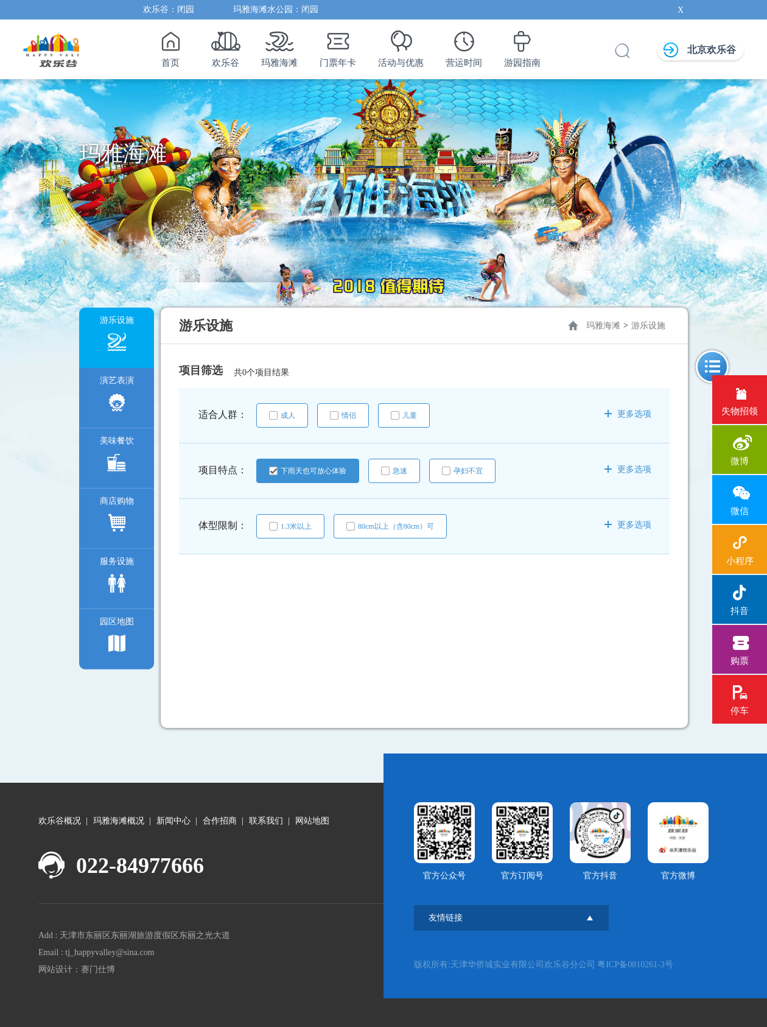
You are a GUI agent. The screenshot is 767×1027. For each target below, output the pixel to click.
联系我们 (266, 820)
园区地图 (117, 638)
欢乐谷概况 (59, 820)
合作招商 (220, 820)
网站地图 (312, 820)
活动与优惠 (401, 46)
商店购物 (117, 517)
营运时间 (464, 46)
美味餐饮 (117, 457)
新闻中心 (173, 820)
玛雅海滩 (279, 46)
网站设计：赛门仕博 (76, 969)
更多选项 (627, 413)
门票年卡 (338, 46)
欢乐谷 (225, 46)
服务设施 (117, 578)
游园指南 (522, 46)
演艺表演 (117, 397)
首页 (170, 46)
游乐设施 (117, 337)
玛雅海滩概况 (118, 820)
